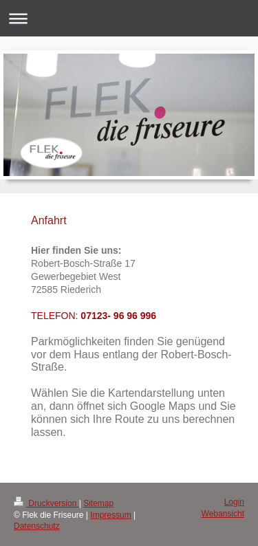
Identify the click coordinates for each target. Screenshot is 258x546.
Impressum (110, 515)
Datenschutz (37, 526)
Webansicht (223, 513)
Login (234, 502)
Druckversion (46, 503)
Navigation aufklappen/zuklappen (129, 18)
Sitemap (98, 503)
